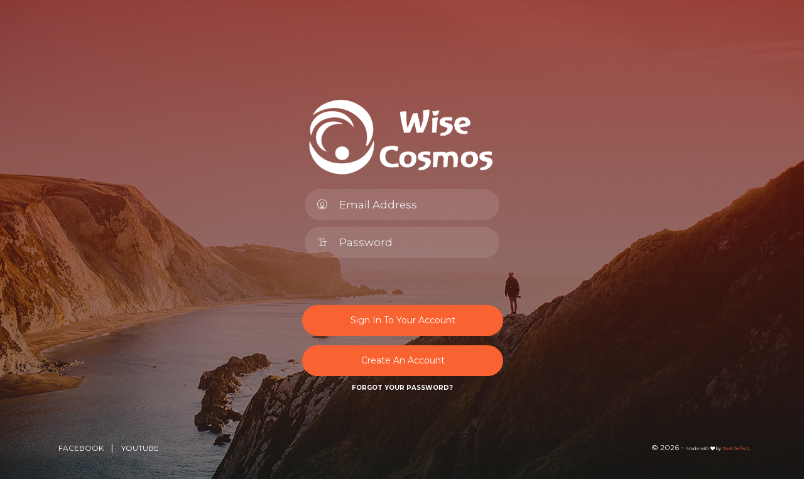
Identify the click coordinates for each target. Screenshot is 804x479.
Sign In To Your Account (402, 320)
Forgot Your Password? (402, 388)
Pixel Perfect (735, 448)
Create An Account (403, 360)
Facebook (82, 448)
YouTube (140, 448)
